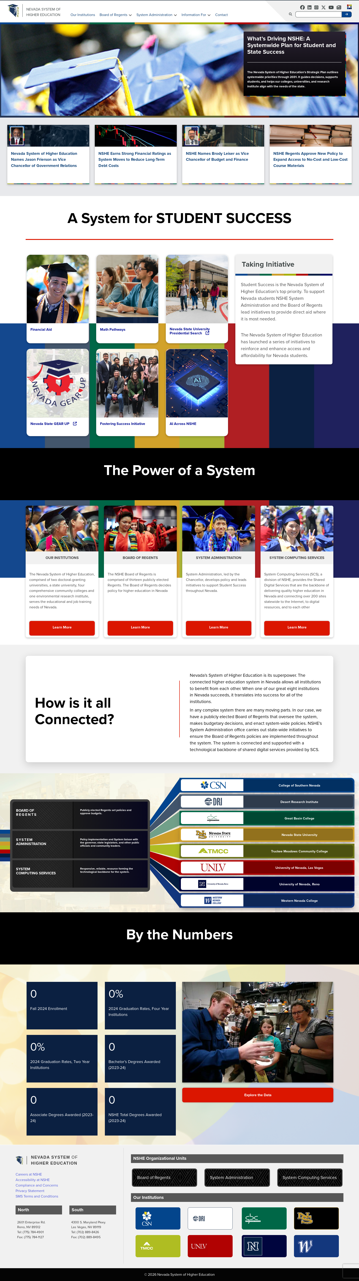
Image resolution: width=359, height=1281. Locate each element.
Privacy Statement (30, 1190)
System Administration (154, 14)
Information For (194, 14)
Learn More (74, 627)
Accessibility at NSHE (33, 1179)
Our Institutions (83, 14)
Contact (221, 14)
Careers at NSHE (29, 1174)
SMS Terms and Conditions (37, 1196)
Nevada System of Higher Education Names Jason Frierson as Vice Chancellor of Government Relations (44, 159)
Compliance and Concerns (37, 1185)
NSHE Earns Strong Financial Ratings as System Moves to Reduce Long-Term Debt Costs (134, 159)
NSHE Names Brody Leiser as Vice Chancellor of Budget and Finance (217, 156)
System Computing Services (310, 1177)
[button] (348, 6)
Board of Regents (113, 14)
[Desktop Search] (318, 14)
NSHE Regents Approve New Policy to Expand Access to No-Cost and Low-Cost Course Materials (310, 159)
